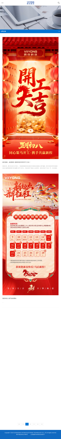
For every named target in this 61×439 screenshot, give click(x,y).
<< (23, 424)
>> (37, 424)
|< (19, 424)
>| (41, 424)
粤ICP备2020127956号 (22, 434)
